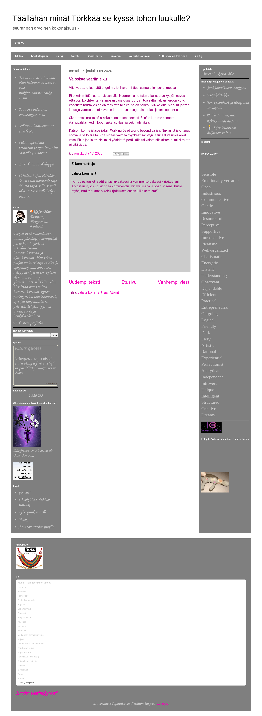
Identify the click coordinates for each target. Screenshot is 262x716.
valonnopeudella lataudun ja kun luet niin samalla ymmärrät (38, 147)
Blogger (162, 703)
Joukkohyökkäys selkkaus (226, 87)
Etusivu (19, 42)
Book (23, 519)
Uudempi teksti (84, 282)
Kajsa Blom (42, 212)
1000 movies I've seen (173, 56)
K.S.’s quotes (28, 348)
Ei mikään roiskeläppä (36, 164)
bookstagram (39, 56)
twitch (75, 56)
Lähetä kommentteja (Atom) (98, 292)
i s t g (59, 56)
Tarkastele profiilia (28, 323)
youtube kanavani (140, 56)
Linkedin (115, 56)
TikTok (19, 56)
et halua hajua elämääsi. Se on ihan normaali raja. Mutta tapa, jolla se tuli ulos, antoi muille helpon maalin (38, 186)
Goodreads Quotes (51, 383)
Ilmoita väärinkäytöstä (36, 693)
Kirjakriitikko (217, 95)
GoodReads (94, 56)
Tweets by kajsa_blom (218, 74)
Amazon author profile (36, 527)
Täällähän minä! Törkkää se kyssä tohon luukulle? (101, 18)
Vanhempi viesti (174, 282)
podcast (24, 492)
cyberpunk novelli (32, 512)
